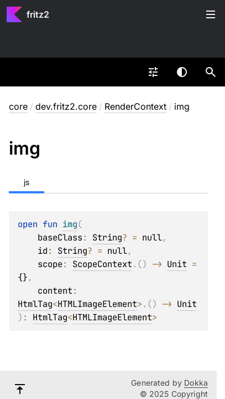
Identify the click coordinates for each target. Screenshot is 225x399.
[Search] (210, 72)
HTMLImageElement (97, 304)
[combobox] (153, 72)
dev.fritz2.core (66, 106)
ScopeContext (102, 264)
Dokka (196, 382)
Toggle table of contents (210, 14)
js (26, 182)
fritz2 (38, 14)
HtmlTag (35, 304)
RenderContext (135, 106)
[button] (210, 72)
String (107, 237)
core (18, 106)
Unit (177, 264)
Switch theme (182, 72)
